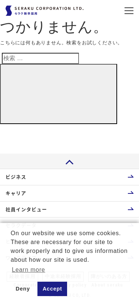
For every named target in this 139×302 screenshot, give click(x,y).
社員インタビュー (26, 209)
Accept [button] (52, 289)
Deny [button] (23, 289)
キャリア (16, 192)
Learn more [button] (28, 270)
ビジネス (16, 176)
